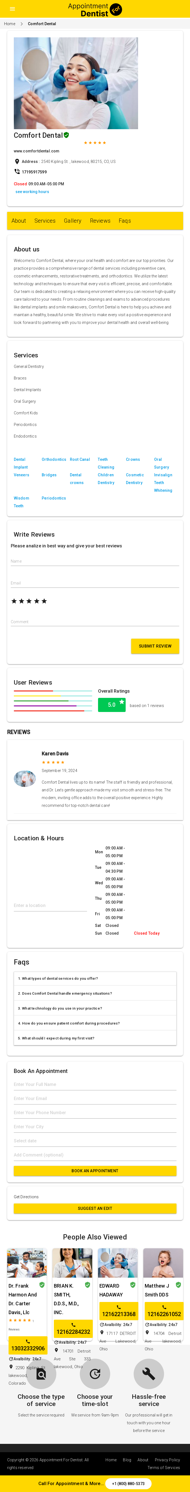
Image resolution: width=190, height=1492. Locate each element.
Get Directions (26, 1197)
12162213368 (119, 1311)
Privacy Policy (167, 1460)
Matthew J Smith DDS (157, 1290)
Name (16, 561)
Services (45, 220)
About (18, 220)
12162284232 (73, 1328)
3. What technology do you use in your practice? (60, 1008)
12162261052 (164, 1311)
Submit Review (155, 646)
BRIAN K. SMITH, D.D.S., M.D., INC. (66, 1299)
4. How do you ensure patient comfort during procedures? (69, 1023)
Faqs (125, 220)
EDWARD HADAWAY (111, 1290)
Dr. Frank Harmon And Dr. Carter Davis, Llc (23, 1299)
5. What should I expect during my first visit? (56, 1038)
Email (16, 583)
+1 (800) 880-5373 (128, 1483)
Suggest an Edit (95, 1208)
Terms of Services (163, 1467)
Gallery (72, 220)
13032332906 (28, 1345)
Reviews (100, 220)
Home (9, 24)
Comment (19, 622)
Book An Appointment (95, 1171)
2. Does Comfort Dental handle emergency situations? (65, 993)
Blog (127, 1460)
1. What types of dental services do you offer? (58, 978)
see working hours (32, 191)
